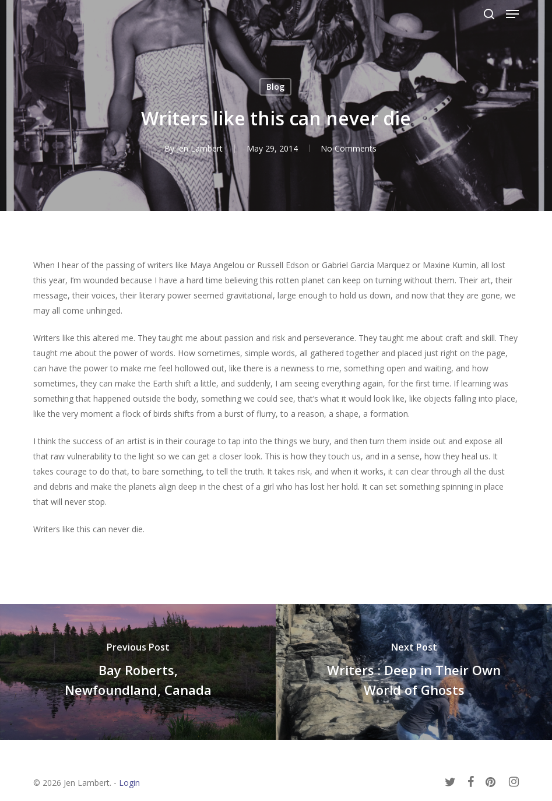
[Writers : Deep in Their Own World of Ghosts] (414, 672)
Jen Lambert (198, 148)
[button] (512, 14)
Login (129, 782)
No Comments (349, 148)
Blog (275, 86)
